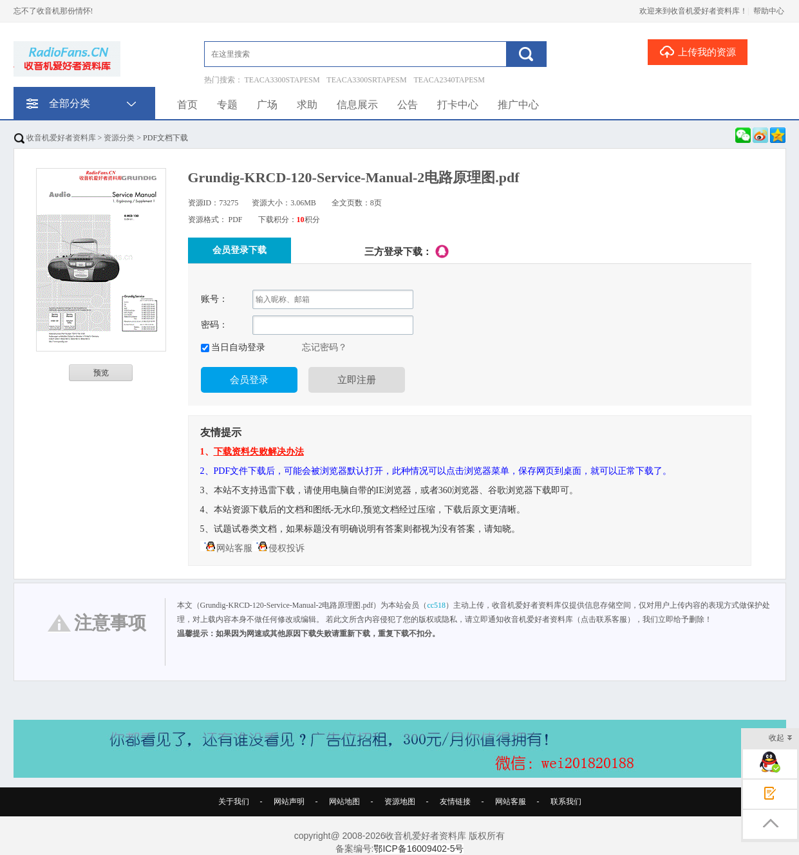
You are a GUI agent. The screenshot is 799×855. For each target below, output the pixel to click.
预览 (101, 372)
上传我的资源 (697, 51)
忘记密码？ (324, 347)
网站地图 (344, 801)
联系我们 (565, 801)
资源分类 (119, 137)
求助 (307, 104)
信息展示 (357, 104)
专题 (227, 104)
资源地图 (399, 801)
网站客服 (226, 548)
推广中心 (518, 104)
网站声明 (289, 801)
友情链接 (455, 801)
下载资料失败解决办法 (259, 451)
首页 (187, 104)
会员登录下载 (239, 250)
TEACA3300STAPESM (282, 79)
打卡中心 (457, 104)
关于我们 (233, 801)
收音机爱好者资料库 (55, 137)
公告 (407, 104)
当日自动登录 (237, 347)
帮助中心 (768, 10)
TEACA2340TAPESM (449, 79)
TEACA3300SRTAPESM (366, 79)
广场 (267, 104)
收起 (781, 738)
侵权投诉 (278, 548)
